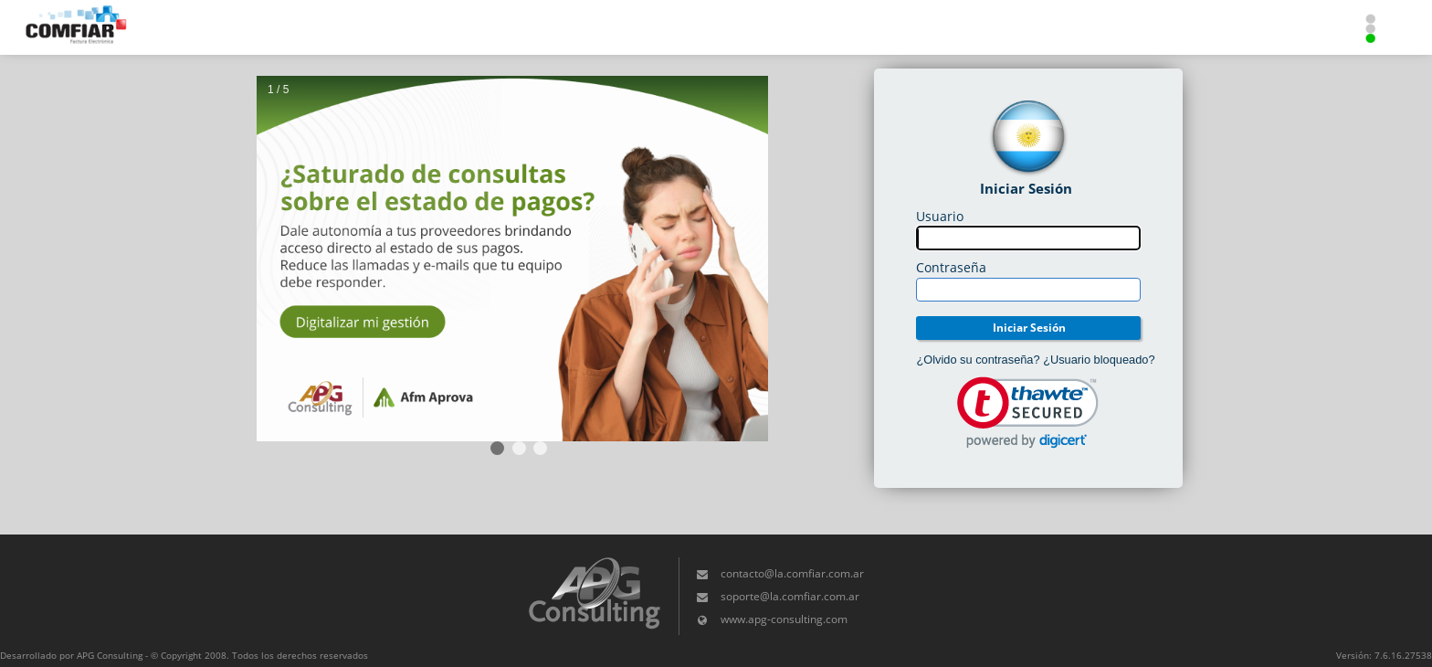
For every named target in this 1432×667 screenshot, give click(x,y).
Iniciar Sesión (1029, 327)
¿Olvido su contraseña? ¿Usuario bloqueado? (1035, 359)
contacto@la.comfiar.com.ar (792, 573)
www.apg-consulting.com (784, 619)
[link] (1027, 413)
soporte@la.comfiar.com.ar (790, 596)
